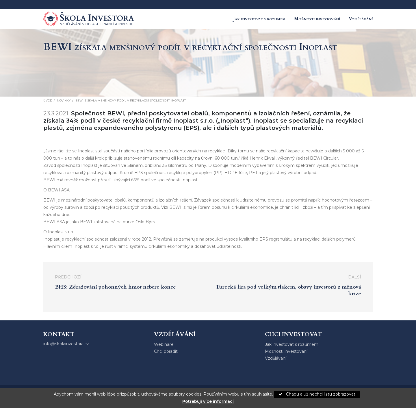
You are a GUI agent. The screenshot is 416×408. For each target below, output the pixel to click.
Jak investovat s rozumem (259, 19)
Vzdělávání (361, 19)
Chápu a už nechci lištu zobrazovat (316, 394)
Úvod (47, 100)
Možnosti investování (317, 19)
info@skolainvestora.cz (66, 343)
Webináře (164, 344)
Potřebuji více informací (208, 401)
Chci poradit (166, 351)
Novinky (64, 100)
